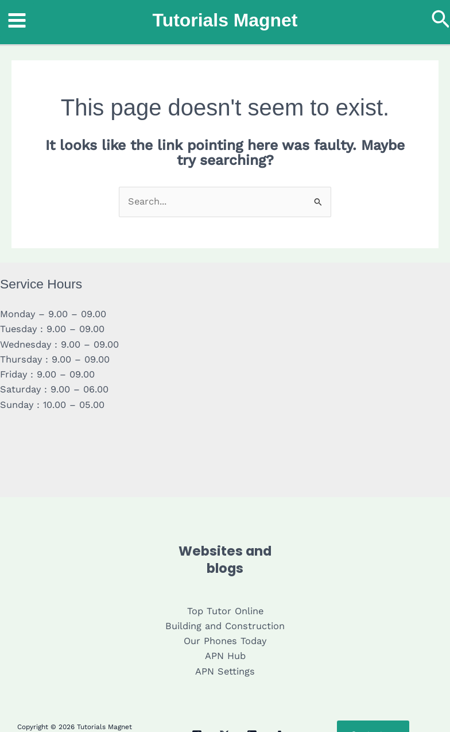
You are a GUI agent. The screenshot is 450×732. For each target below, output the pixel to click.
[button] (441, 20)
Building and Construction (225, 626)
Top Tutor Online (225, 611)
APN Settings (225, 671)
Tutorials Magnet (225, 20)
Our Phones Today (225, 640)
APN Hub (225, 655)
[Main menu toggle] (17, 20)
